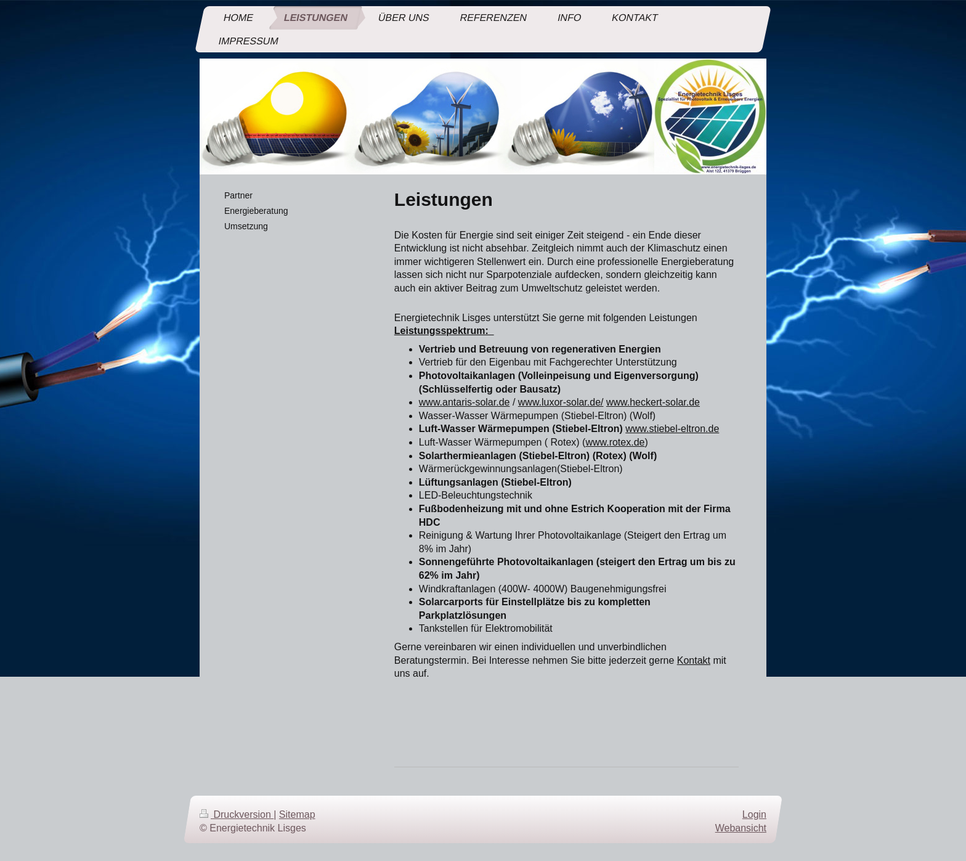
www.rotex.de (614, 442)
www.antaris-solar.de (464, 402)
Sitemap (297, 814)
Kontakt (693, 660)
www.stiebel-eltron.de (672, 428)
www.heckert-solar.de (653, 402)
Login (754, 814)
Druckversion (237, 814)
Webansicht (740, 828)
